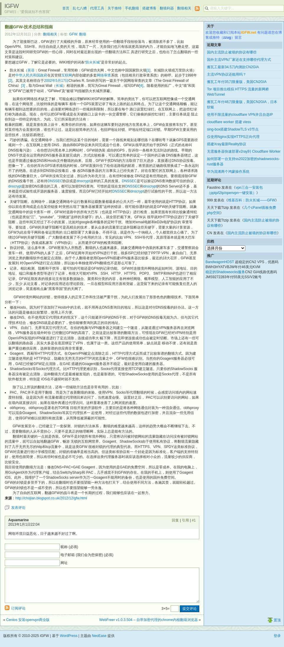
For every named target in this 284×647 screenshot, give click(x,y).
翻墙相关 (184, 8)
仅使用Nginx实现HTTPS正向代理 (233, 137)
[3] (23, 86)
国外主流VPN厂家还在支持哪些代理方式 (239, 60)
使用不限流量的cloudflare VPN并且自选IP (240, 115)
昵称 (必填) (69, 547)
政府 (43, 75)
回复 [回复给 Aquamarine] (175, 520)
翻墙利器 (167, 8)
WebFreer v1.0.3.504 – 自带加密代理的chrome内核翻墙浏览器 (148, 627)
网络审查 (104, 75)
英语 (31, 70)
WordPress (68, 643)
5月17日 (62, 81)
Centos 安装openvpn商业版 (28, 627)
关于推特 (114, 8)
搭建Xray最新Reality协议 (226, 144)
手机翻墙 (132, 8)
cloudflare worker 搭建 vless (229, 122)
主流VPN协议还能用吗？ (226, 74)
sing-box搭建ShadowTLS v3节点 (233, 129)
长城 (59, 86)
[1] (148, 70)
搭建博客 (149, 8)
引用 (185, 520)
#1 (194, 520)
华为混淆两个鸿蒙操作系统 (228, 172)
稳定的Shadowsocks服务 (225, 272)
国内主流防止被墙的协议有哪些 (232, 52)
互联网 (66, 75)
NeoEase (99, 643)
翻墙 (82, 34)
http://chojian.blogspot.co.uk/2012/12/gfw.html (51, 498)
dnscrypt (83, 181)
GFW (73, 34)
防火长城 (93, 62)
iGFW (11, 6)
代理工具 (97, 8)
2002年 (50, 81)
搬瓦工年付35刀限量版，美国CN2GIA (237, 82)
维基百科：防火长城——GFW (251, 200)
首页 (65, 8)
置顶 (277, 627)
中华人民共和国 (27, 75)
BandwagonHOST (219, 262)
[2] (10, 81)
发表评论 (18, 508)
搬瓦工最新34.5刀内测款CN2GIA (233, 67)
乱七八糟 (80, 8)
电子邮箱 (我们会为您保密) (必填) (87, 555)
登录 (277, 643)
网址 (64, 563)
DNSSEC (55, 181)
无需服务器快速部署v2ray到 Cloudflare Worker (243, 151)
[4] (141, 86)
